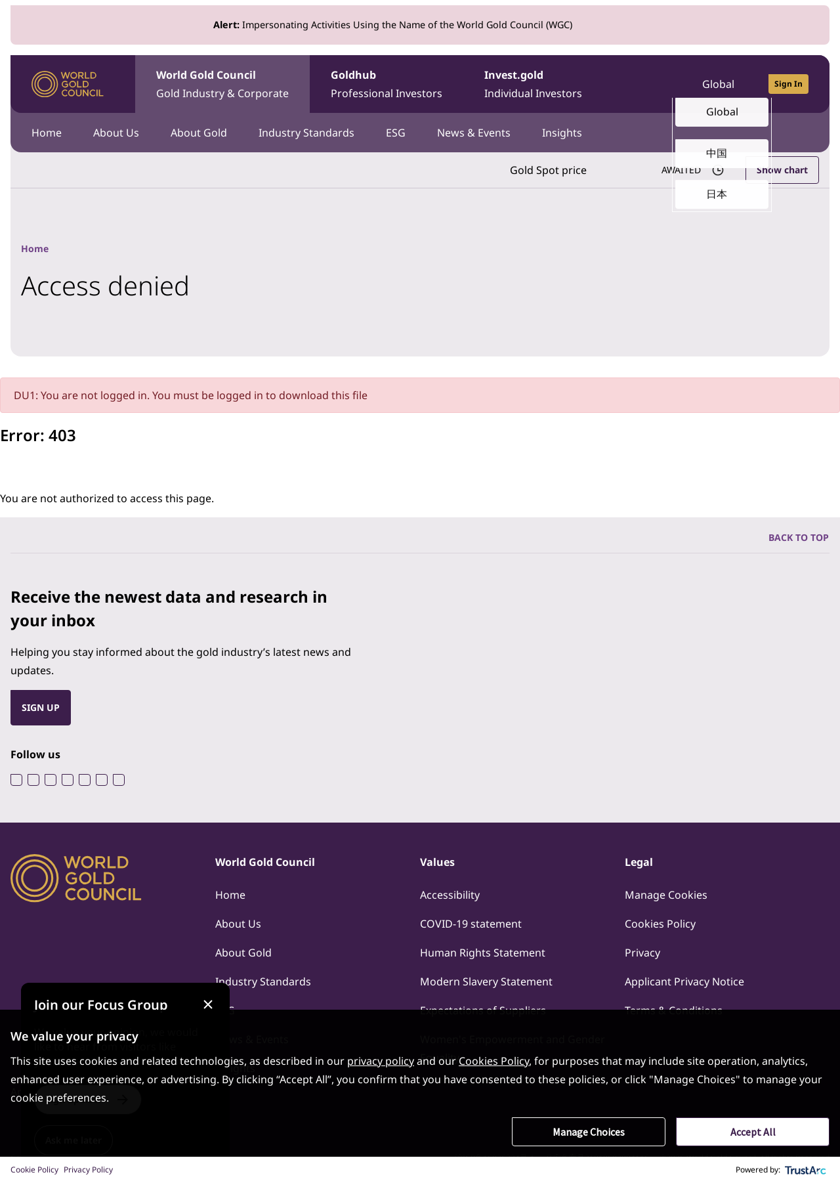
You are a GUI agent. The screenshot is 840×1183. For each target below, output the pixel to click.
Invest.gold (533, 85)
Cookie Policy (34, 1169)
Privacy (642, 952)
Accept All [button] (753, 1131)
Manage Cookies (666, 895)
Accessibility (450, 895)
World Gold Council (222, 85)
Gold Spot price (548, 170)
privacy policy (380, 1061)
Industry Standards (306, 132)
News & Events (474, 132)
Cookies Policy (660, 923)
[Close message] (207, 1005)
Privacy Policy (88, 1169)
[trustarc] (806, 1170)
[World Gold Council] (68, 84)
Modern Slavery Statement (486, 981)
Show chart (782, 169)
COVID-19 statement (471, 923)
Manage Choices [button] (589, 1131)
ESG (396, 132)
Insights (562, 132)
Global (718, 84)
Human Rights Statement (482, 952)
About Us (116, 132)
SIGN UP (41, 707)
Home (47, 132)
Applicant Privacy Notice (684, 981)
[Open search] (654, 84)
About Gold (199, 132)
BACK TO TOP (798, 537)
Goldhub (386, 85)
